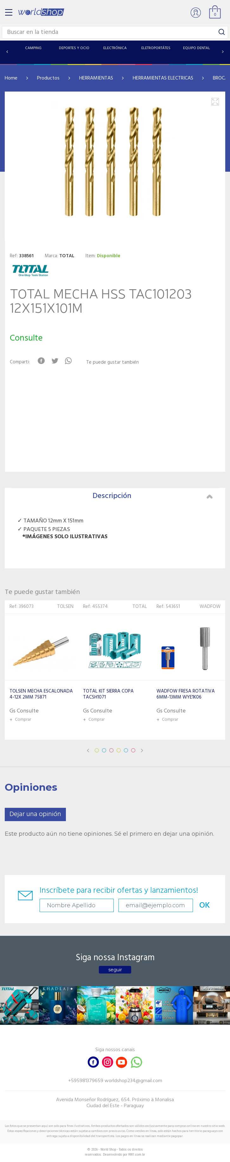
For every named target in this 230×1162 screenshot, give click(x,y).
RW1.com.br (136, 1154)
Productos (48, 78)
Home (11, 78)
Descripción (153, 496)
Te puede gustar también (112, 363)
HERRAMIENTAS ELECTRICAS (163, 78)
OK (204, 905)
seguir (115, 970)
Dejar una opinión (35, 814)
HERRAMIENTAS (96, 78)
